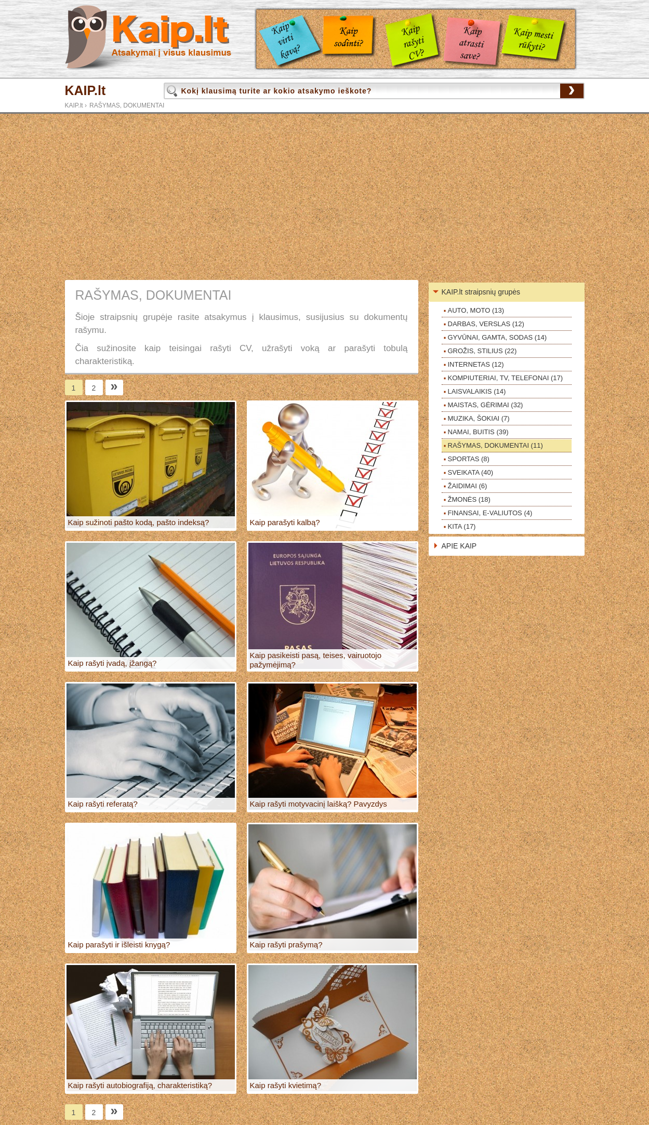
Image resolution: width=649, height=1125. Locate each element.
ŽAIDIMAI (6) (467, 486)
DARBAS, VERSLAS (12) (486, 324)
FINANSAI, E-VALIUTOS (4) (490, 513)
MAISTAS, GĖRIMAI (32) (485, 405)
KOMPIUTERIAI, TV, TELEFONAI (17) (505, 378)
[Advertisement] (325, 197)
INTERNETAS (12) (476, 364)
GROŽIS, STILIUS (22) (482, 351)
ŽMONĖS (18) (469, 499)
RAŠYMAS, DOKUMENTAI (126, 105)
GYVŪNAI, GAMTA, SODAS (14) (497, 337)
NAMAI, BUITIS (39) (478, 432)
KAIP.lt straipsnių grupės (481, 292)
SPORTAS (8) (468, 459)
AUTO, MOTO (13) (476, 310)
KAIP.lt (85, 90)
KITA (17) (462, 526)
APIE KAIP (459, 546)
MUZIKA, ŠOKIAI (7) (479, 418)
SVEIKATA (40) (471, 472)
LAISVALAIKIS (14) (477, 391)
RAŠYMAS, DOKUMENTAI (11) (495, 445)
